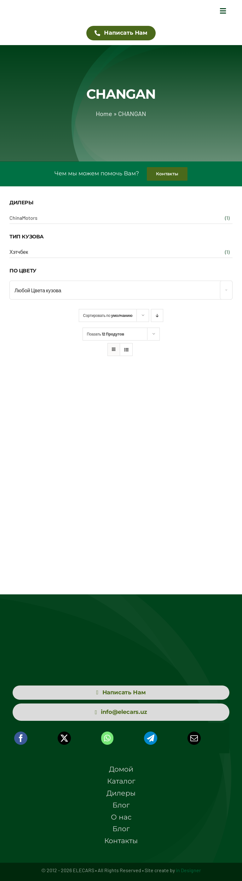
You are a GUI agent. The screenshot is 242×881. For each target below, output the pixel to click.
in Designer (188, 870)
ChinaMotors (23, 218)
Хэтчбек (18, 252)
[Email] (194, 738)
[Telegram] (150, 738)
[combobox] (121, 290)
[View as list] (126, 349)
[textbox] (121, 290)
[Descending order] (157, 315)
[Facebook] (21, 738)
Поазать (105, 334)
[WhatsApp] (107, 738)
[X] (64, 738)
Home (104, 113)
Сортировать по (108, 315)
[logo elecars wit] (121, 629)
